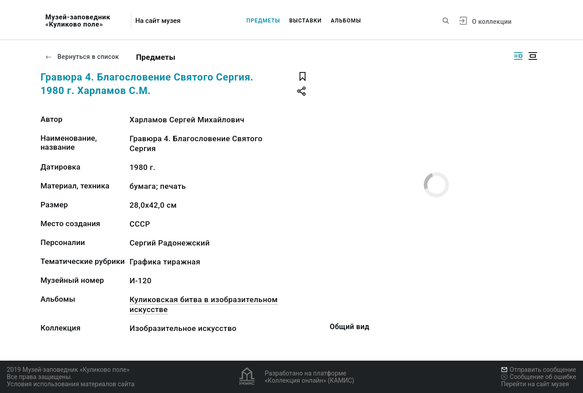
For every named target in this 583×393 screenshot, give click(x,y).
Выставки (305, 21)
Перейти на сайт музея (535, 384)
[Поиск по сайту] (446, 21)
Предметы (263, 21)
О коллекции (491, 21)
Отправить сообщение (538, 369)
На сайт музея (158, 21)
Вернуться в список (82, 56)
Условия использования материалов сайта (71, 384)
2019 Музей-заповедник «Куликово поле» (68, 369)
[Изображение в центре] (532, 56)
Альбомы (346, 21)
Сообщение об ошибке (538, 376)
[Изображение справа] (518, 56)
